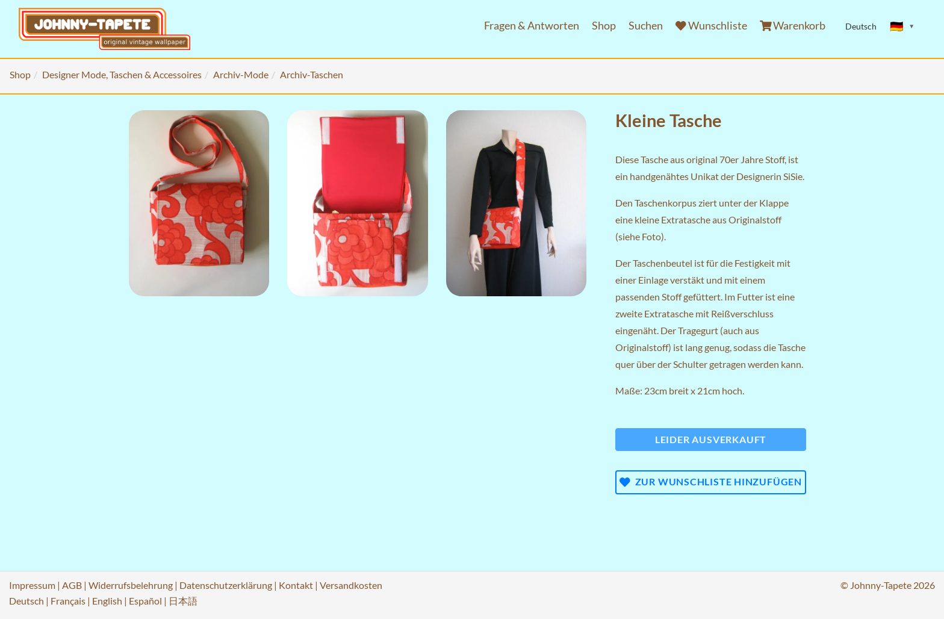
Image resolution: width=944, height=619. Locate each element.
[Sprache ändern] (902, 26)
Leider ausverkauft (710, 439)
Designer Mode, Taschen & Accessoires (122, 74)
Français (68, 600)
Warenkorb (793, 25)
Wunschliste (711, 25)
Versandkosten (351, 585)
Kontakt (296, 585)
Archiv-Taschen (311, 74)
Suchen (646, 25)
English (107, 600)
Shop (604, 25)
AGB (72, 585)
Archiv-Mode (241, 74)
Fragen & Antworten (531, 25)
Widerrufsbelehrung (130, 585)
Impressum (32, 585)
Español (145, 600)
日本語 (183, 600)
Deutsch (26, 600)
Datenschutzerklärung (225, 585)
